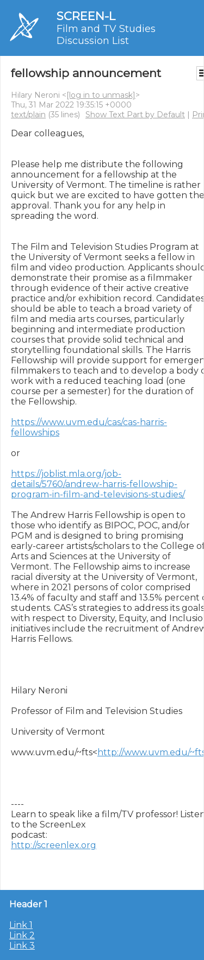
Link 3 (22, 945)
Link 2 (22, 935)
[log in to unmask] (100, 95)
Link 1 (21, 925)
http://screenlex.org (53, 845)
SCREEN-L (86, 16)
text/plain (28, 114)
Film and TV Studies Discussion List (106, 35)
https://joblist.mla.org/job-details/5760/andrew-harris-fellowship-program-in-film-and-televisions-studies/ (98, 484)
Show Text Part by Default (135, 114)
